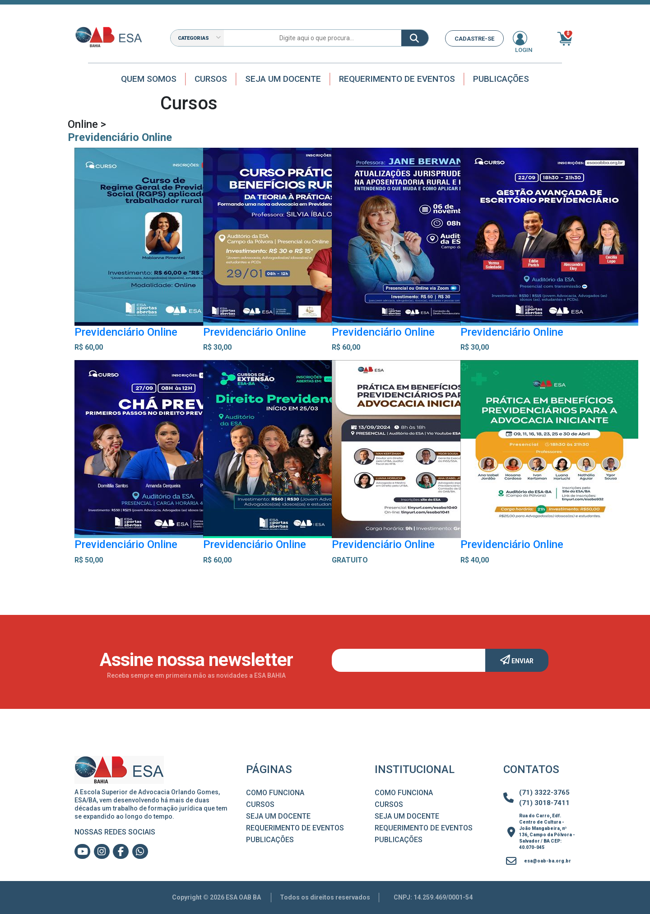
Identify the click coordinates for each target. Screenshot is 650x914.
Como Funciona (275, 792)
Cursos (211, 79)
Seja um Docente (278, 816)
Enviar (517, 660)
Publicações (501, 79)
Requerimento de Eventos (397, 79)
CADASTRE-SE (474, 38)
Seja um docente (283, 79)
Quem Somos (148, 79)
